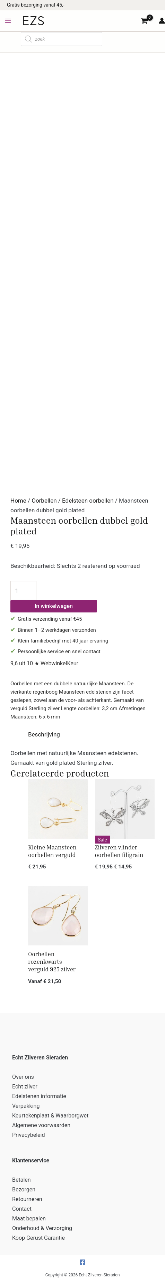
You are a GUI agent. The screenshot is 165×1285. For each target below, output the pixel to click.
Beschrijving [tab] (44, 734)
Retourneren (27, 1199)
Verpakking (26, 1106)
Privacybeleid (28, 1135)
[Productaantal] (23, 590)
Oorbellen (44, 500)
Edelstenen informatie (39, 1096)
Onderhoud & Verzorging (42, 1228)
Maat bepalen (29, 1218)
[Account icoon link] (162, 21)
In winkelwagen (54, 606)
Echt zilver (24, 1086)
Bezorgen (23, 1189)
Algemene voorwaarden (41, 1125)
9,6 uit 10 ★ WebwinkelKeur (44, 663)
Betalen (21, 1180)
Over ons (23, 1077)
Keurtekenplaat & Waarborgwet (50, 1115)
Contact (22, 1209)
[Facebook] (82, 1262)
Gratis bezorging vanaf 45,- (35, 5)
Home (18, 500)
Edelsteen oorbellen (88, 500)
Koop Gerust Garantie (38, 1238)
